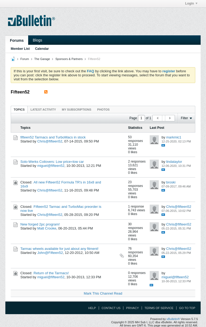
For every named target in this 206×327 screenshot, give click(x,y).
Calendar (42, 49)
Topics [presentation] (19, 109)
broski (171, 182)
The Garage (42, 59)
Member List (20, 49)
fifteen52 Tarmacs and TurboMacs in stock (53, 137)
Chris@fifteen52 (49, 141)
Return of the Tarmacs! (51, 273)
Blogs (37, 40)
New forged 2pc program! (40, 224)
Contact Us (111, 308)
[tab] (19, 109)
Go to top (187, 308)
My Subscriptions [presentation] (76, 109)
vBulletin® (173, 319)
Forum (24, 59)
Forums (17, 40)
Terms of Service (159, 308)
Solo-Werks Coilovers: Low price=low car (52, 162)
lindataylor (174, 162)
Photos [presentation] (103, 109)
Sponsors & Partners (69, 59)
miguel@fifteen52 (50, 166)
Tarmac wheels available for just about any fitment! (59, 249)
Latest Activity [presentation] (43, 109)
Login (191, 3)
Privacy (132, 308)
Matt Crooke (46, 228)
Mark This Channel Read (103, 293)
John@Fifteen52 (50, 253)
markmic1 (173, 137)
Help (92, 308)
